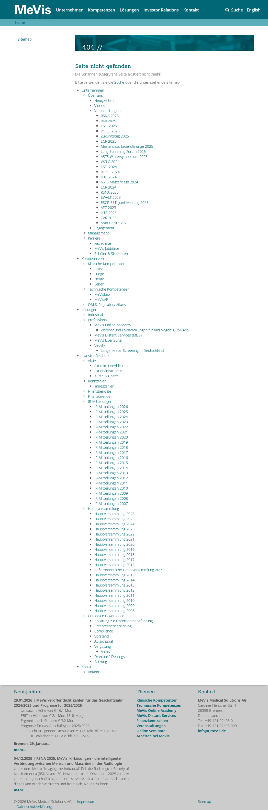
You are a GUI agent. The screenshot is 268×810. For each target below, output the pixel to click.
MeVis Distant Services (156, 715)
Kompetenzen (101, 10)
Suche (237, 10)
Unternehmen (69, 10)
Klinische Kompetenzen (157, 700)
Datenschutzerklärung (34, 806)
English (254, 10)
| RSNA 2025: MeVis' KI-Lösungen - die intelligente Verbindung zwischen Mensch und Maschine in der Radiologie (68, 761)
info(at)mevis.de (212, 730)
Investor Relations (161, 10)
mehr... (20, 749)
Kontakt (191, 10)
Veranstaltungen (151, 725)
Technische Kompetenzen (159, 705)
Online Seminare (151, 730)
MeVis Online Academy (156, 710)
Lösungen (129, 10)
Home (20, 22)
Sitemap (25, 39)
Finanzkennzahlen (152, 720)
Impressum (86, 801)
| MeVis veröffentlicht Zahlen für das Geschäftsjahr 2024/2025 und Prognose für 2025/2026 (68, 703)
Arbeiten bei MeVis (153, 735)
